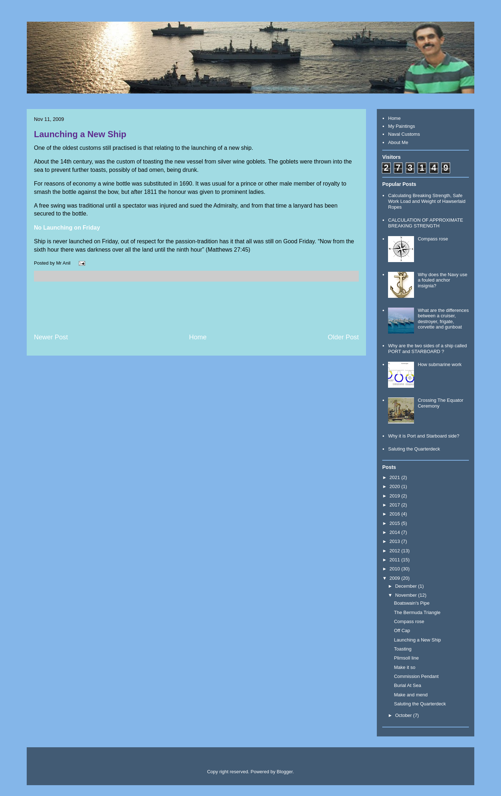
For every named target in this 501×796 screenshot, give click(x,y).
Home (198, 337)
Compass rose (433, 239)
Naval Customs (404, 134)
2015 (395, 523)
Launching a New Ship (80, 134)
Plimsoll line (406, 658)
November (406, 595)
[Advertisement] (196, 307)
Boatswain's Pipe (412, 603)
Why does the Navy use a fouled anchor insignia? (442, 280)
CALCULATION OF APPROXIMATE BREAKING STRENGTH (425, 223)
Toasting (402, 649)
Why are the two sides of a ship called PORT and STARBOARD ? (427, 348)
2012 (395, 550)
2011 (395, 559)
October (404, 715)
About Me (398, 142)
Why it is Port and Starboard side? (423, 436)
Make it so (404, 667)
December (406, 586)
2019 (395, 496)
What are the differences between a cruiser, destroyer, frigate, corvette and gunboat (443, 319)
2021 (395, 477)
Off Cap (402, 630)
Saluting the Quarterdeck (414, 449)
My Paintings (401, 126)
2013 (395, 541)
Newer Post (51, 337)
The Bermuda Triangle (417, 612)
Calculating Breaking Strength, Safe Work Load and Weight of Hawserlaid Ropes (426, 201)
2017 (395, 505)
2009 (395, 578)
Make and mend (410, 694)
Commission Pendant (416, 676)
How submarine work (439, 364)
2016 (395, 514)
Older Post (343, 337)
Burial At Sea (407, 685)
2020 (395, 486)
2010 (395, 568)
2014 (395, 532)
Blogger (285, 771)
